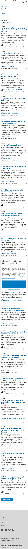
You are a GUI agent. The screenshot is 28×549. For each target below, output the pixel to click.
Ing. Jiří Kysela (6, 491)
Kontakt (3, 525)
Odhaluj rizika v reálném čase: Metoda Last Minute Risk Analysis (13, 356)
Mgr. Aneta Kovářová (8, 89)
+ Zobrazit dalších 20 (7, 499)
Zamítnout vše (14, 286)
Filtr (14, 13)
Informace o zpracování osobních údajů (10, 538)
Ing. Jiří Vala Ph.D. (7, 136)
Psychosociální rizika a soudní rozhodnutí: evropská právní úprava (13, 309)
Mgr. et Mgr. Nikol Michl (18, 89)
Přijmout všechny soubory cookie (14, 282)
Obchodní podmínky (5, 537)
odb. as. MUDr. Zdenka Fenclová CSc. (11, 417)
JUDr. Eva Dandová (7, 158)
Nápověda (3, 522)
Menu (26, 2)
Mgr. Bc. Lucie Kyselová (8, 66)
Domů (2, 6)
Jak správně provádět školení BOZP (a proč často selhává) (13, 122)
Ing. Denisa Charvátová (8, 181)
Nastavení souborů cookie (7, 540)
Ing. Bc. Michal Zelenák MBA (9, 253)
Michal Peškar (16, 113)
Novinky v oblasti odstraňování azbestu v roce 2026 (11, 76)
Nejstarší (9, 22)
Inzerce (2, 524)
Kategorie (7, 6)
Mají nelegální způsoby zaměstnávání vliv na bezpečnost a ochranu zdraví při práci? (14, 30)
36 (19, 504)
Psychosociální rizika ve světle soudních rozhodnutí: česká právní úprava (12, 430)
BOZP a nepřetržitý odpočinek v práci (13, 379)
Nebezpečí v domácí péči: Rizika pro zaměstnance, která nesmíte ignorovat (12, 215)
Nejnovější (3, 22)
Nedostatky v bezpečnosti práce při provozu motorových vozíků (12, 478)
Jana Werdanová (7, 45)
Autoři (2, 518)
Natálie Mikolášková (8, 113)
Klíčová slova (4, 516)
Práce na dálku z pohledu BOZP (11, 145)
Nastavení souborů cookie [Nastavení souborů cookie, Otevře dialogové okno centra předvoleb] (14, 289)
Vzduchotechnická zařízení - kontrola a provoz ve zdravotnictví (14, 333)
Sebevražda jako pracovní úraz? (11, 53)
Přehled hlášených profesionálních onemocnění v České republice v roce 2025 (13, 402)
